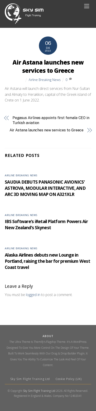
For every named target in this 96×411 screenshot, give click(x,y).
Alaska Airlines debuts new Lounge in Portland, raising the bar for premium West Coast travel (47, 261)
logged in (33, 294)
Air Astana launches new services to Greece (48, 66)
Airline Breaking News (45, 80)
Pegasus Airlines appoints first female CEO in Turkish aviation (51, 120)
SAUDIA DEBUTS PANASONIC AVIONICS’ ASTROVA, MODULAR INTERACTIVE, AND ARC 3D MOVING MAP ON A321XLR (45, 188)
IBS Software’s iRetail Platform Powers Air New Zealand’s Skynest (46, 224)
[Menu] (86, 6)
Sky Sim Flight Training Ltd (30, 379)
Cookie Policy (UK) (69, 379)
